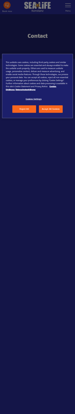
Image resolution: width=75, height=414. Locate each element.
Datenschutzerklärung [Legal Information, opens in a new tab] (25, 89)
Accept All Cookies (51, 109)
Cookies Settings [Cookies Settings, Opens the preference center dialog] (34, 99)
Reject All (24, 109)
